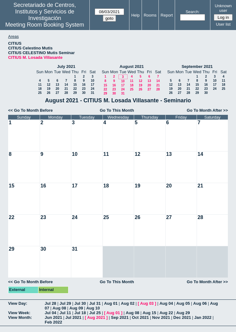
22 (75, 88)
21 (66, 88)
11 (40, 84)
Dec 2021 (182, 317)
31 (92, 92)
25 (40, 92)
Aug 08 (59, 308)
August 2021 (132, 66)
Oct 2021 (140, 317)
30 (83, 92)
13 (57, 84)
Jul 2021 (73, 317)
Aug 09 (76, 308)
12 (48, 84)
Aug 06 (200, 303)
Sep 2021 (119, 317)
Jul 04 (50, 312)
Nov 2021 (161, 317)
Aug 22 (166, 312)
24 (92, 88)
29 (75, 92)
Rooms (150, 15)
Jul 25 (95, 312)
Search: (193, 11)
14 (66, 84)
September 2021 (197, 66)
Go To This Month (117, 110)
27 (57, 92)
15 (75, 84)
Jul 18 (80, 312)
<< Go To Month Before (30, 110)
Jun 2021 (53, 317)
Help (135, 15)
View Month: (20, 317)
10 (92, 80)
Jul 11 (65, 312)
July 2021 (66, 66)
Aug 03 (146, 303)
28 (66, 92)
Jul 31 (95, 303)
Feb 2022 (53, 322)
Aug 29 (183, 312)
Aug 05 (183, 303)
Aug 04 (166, 303)
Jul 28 (50, 303)
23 (83, 88)
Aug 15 (149, 312)
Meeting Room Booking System (44, 25)
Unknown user (223, 8)
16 (83, 84)
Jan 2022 (203, 317)
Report (167, 15)
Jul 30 (80, 303)
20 (57, 88)
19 (48, 88)
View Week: (19, 312)
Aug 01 (111, 303)
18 (40, 88)
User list (223, 24)
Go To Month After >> (207, 110)
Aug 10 (93, 308)
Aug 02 (127, 303)
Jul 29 (65, 303)
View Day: (17, 303)
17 (92, 84)
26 (48, 92)
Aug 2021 (96, 317)
